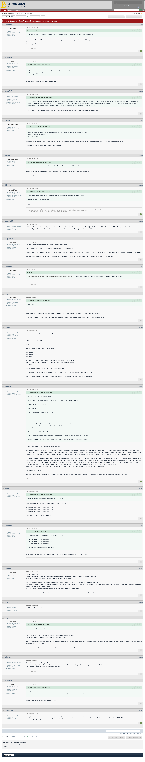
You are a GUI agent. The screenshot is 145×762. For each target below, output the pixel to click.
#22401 (141, 24)
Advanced (143, 10)
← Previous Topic (121, 733)
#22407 (141, 221)
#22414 (141, 525)
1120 (24, 16)
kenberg (8, 386)
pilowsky (8, 24)
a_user (7, 602)
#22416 (141, 602)
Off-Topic (18, 13)
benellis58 (9, 221)
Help (139, 7)
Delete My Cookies (21, 759)
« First (13, 16)
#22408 (141, 239)
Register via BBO (120, 7)
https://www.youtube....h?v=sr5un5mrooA (38, 175)
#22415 (141, 568)
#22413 (141, 488)
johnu (7, 488)
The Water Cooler (27, 13)
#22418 (141, 657)
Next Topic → (140, 733)
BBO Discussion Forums (8, 13)
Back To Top (5, 759)
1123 (36, 16)
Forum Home (12, 759)
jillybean (8, 185)
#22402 (141, 58)
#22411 (141, 327)
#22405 (141, 155)
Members (10, 10)
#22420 (141, 710)
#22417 (141, 618)
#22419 (141, 681)
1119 (20, 16)
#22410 (141, 294)
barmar (7, 120)
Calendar (17, 10)
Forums (4, 10)
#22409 (141, 266)
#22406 (141, 185)
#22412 (141, 386)
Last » (42, 16)
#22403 (141, 91)
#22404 (141, 120)
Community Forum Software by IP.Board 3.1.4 (131, 759)
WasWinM (8, 58)
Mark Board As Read (32, 759)
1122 (32, 16)
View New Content (135, 13)
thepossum (9, 239)
